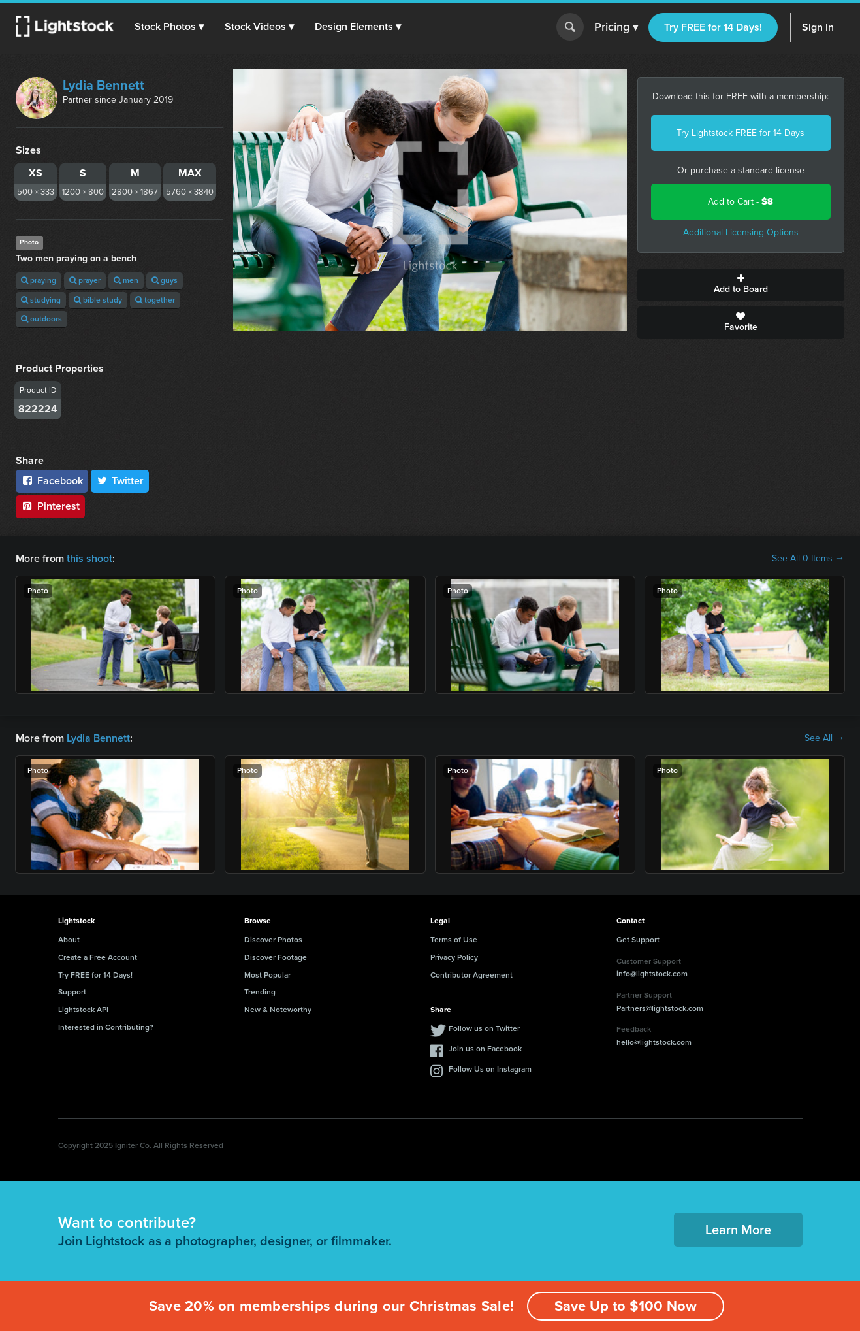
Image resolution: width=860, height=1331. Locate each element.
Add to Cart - (740, 201)
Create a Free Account (97, 957)
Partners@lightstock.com (659, 1008)
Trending (260, 992)
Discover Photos (273, 939)
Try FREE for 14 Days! (713, 27)
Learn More (738, 1230)
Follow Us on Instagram (490, 1069)
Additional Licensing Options (741, 232)
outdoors (41, 319)
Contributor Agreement (471, 975)
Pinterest (50, 506)
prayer (85, 280)
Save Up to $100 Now (625, 1306)
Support (72, 992)
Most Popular (267, 975)
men (126, 280)
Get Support (638, 939)
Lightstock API (83, 1009)
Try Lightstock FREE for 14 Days (740, 133)
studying (41, 300)
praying (38, 280)
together (155, 300)
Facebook (52, 480)
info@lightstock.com (652, 973)
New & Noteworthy (277, 1009)
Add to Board (741, 285)
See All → (824, 738)
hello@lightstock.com (654, 1042)
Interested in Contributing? (105, 1027)
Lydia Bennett (103, 85)
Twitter (120, 480)
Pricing (616, 27)
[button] (169, 27)
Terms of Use (453, 939)
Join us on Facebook (485, 1049)
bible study (98, 300)
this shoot (89, 558)
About (69, 939)
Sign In (818, 27)
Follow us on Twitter (484, 1028)
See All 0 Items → (808, 558)
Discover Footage (275, 957)
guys (164, 280)
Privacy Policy (454, 957)
